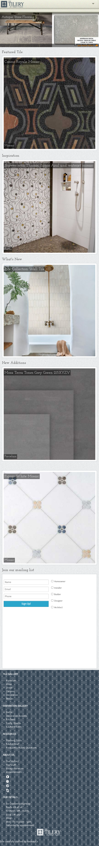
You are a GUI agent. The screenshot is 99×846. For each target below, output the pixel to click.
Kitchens (10, 719)
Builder (56, 594)
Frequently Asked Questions (21, 747)
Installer (56, 588)
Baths (9, 712)
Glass (9, 684)
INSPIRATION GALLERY (15, 705)
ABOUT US (8, 755)
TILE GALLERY (10, 674)
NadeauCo (32, 841)
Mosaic (10, 698)
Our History (12, 761)
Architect (57, 607)
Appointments (14, 772)
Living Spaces (13, 723)
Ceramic (10, 691)
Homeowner (58, 581)
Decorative (12, 695)
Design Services (14, 768)
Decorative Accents (16, 715)
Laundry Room (14, 726)
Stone (9, 687)
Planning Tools (14, 740)
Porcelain (11, 680)
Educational (12, 744)
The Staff (11, 765)
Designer (57, 600)
